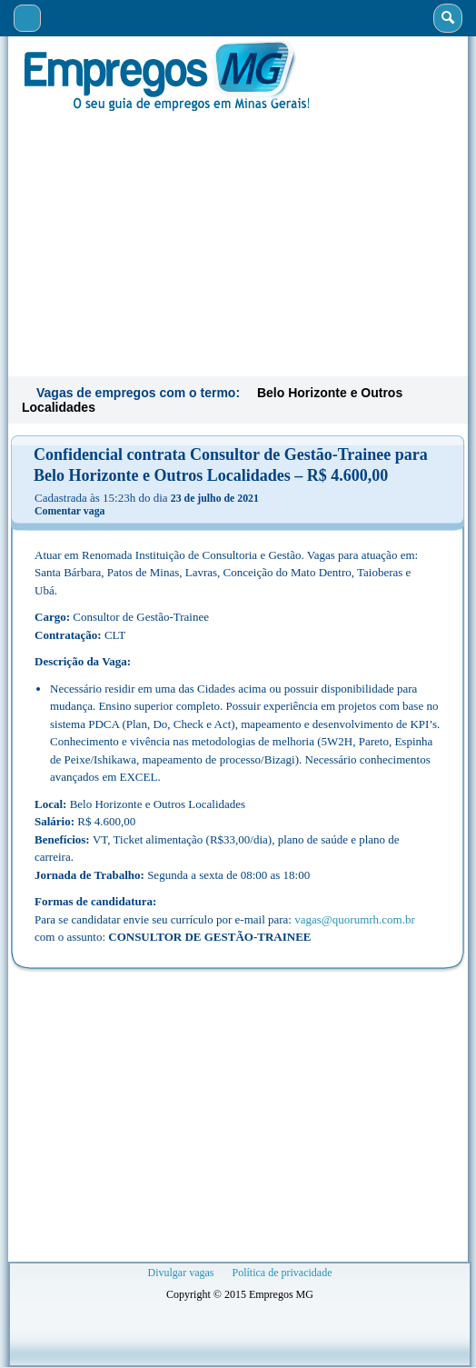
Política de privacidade (282, 1272)
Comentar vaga (69, 510)
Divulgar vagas (181, 1272)
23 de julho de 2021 (215, 498)
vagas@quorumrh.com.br (354, 919)
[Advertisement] (238, 242)
